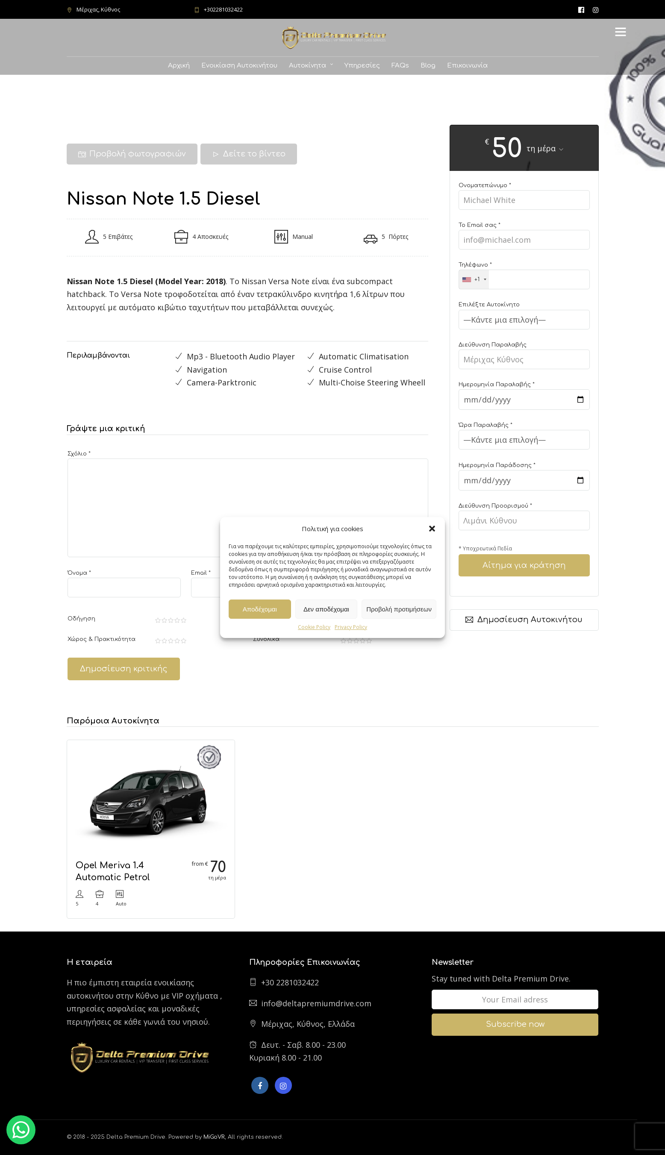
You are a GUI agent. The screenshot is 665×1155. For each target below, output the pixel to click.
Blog (428, 65)
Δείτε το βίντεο (248, 154)
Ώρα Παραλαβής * (524, 433)
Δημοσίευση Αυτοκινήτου (524, 619)
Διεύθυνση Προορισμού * (524, 514)
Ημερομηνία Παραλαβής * (524, 393)
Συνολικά (266, 639)
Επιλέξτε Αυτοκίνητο (524, 312)
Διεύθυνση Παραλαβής (524, 353)
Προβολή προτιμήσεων (399, 609)
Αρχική (179, 65)
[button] (432, 528)
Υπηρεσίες (362, 65)
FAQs (400, 65)
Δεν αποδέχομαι (326, 609)
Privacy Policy (351, 627)
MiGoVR (214, 1137)
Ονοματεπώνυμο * (524, 193)
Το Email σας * (524, 233)
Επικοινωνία (467, 65)
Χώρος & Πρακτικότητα (101, 639)
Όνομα (79, 573)
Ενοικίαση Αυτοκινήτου (239, 65)
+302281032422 (218, 9)
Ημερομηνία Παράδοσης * (524, 473)
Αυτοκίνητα (308, 65)
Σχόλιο (79, 454)
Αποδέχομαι (260, 609)
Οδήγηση (81, 619)
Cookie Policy (314, 627)
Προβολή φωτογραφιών (132, 154)
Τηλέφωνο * (524, 275)
